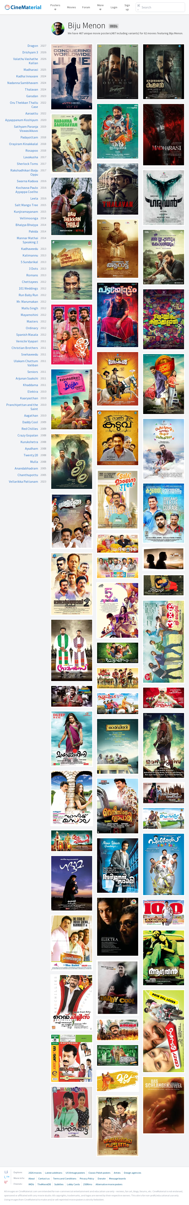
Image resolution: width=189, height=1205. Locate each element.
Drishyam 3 (30, 52)
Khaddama (30, 385)
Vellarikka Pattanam (23, 481)
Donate (102, 1178)
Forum (86, 7)
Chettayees (30, 282)
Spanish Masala (27, 334)
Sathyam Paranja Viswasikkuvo (26, 128)
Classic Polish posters (99, 1172)
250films (87, 1184)
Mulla (34, 462)
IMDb (31, 1184)
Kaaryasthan (29, 398)
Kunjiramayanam (26, 211)
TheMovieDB (44, 1184)
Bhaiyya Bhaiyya (26, 225)
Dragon (32, 46)
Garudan (32, 96)
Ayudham (31, 448)
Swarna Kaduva (27, 181)
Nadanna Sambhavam (22, 83)
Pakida (33, 231)
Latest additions (53, 1172)
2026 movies (35, 1172)
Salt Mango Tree (26, 205)
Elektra (32, 391)
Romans (32, 275)
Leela (34, 198)
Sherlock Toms (27, 164)
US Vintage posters (75, 1172)
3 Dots (33, 268)
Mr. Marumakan (27, 301)
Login (114, 7)
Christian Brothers (25, 348)
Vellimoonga (29, 218)
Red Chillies (29, 429)
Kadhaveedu (29, 249)
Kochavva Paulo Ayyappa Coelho (26, 190)
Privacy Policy (87, 1178)
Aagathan (31, 415)
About (32, 1178)
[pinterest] (6, 1182)
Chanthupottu (28, 475)
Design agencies (132, 1172)
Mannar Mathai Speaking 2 (27, 240)
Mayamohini (29, 315)
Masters (32, 321)
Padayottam (29, 137)
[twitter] (6, 1177)
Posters (55, 6)
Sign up (127, 7)
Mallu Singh (29, 308)
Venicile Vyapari (27, 341)
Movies (71, 7)
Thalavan (31, 89)
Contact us (44, 1178)
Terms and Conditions (64, 1178)
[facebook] (6, 1172)
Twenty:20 (31, 455)
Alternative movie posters (109, 1184)
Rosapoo (31, 150)
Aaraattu (31, 113)
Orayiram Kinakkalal (23, 144)
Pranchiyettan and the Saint (22, 407)
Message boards (117, 1178)
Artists (117, 1172)
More (100, 6)
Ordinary (32, 328)
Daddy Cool (30, 422)
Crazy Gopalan (28, 435)
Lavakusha (30, 157)
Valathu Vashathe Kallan (25, 61)
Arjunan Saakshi (27, 378)
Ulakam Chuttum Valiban (26, 363)
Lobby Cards (73, 1184)
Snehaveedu (29, 354)
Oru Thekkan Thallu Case (24, 105)
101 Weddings (28, 288)
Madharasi (31, 69)
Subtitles (58, 1184)
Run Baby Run (28, 295)
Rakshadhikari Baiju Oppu (24, 172)
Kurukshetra (29, 442)
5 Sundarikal (29, 262)
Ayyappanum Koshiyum (21, 120)
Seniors (32, 372)
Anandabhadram (26, 468)
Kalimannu (30, 255)
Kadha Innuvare (27, 76)
